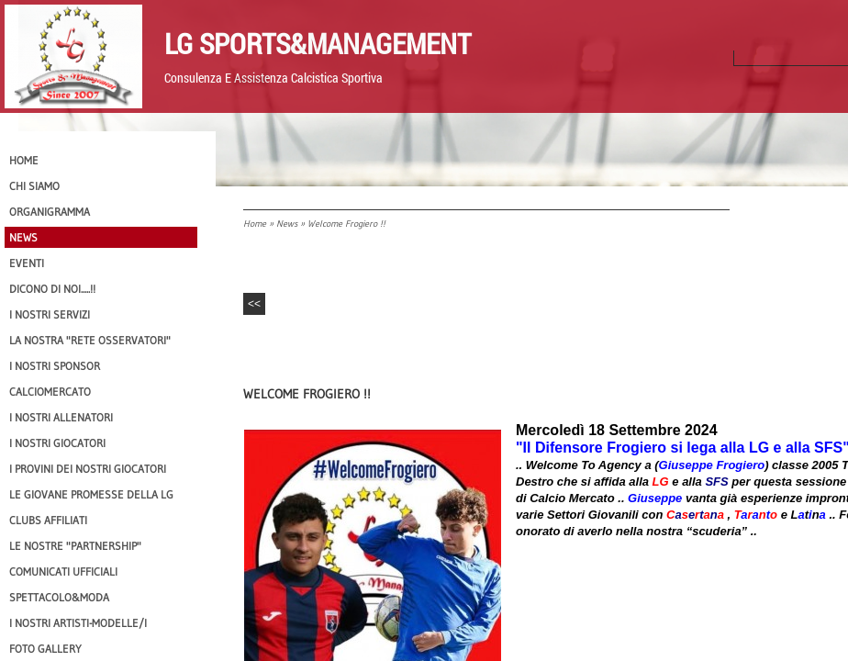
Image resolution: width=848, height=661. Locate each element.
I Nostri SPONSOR (54, 366)
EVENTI (26, 263)
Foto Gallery (45, 648)
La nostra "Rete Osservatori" (90, 340)
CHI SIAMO (34, 186)
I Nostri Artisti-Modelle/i (78, 623)
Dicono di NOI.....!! (52, 289)
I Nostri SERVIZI (49, 314)
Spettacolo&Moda (59, 597)
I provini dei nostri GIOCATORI (87, 469)
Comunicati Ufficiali (63, 571)
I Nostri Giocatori (57, 443)
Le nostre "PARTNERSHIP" (75, 546)
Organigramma (49, 211)
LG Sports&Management (317, 43)
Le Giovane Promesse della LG (91, 494)
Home (254, 224)
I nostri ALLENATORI (61, 417)
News (286, 224)
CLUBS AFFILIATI (48, 520)
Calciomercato (50, 391)
